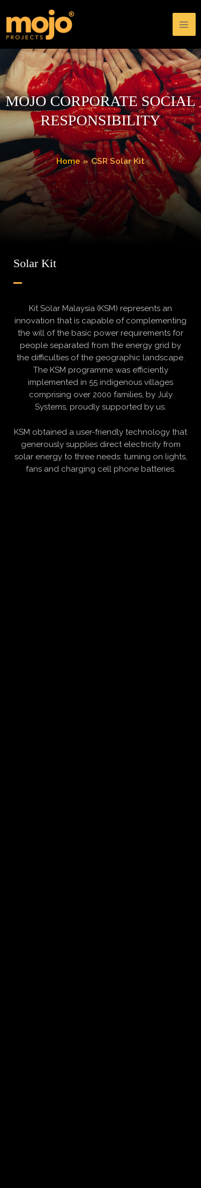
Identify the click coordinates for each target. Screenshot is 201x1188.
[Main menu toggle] (184, 24)
